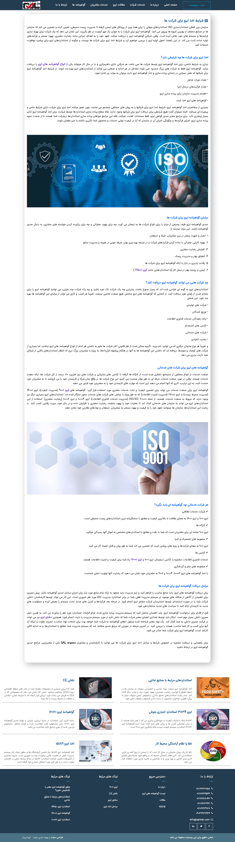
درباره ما (154, 5)
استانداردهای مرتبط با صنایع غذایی (57, 798)
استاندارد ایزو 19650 (60, 807)
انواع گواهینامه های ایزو (51, 64)
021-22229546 (205, 793)
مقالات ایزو (119, 5)
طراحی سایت (57, 838)
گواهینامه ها (78, 5)
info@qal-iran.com (201, 820)
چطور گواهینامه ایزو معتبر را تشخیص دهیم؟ (57, 788)
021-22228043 (204, 798)
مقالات (162, 800)
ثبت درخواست (196, 5)
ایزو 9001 (64, 390)
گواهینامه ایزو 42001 (61, 813)
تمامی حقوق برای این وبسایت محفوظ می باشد (191, 838)
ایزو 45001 (141, 270)
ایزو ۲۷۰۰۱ (136, 559)
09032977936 (204, 813)
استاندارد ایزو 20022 (61, 820)
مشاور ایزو (46, 617)
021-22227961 (205, 803)
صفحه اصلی (170, 5)
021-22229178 (205, 808)
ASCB (162, 807)
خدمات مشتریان (99, 5)
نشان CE (113, 794)
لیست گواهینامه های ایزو (153, 794)
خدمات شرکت (137, 5)
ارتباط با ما (61, 5)
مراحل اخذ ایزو (111, 807)
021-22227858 (204, 788)
